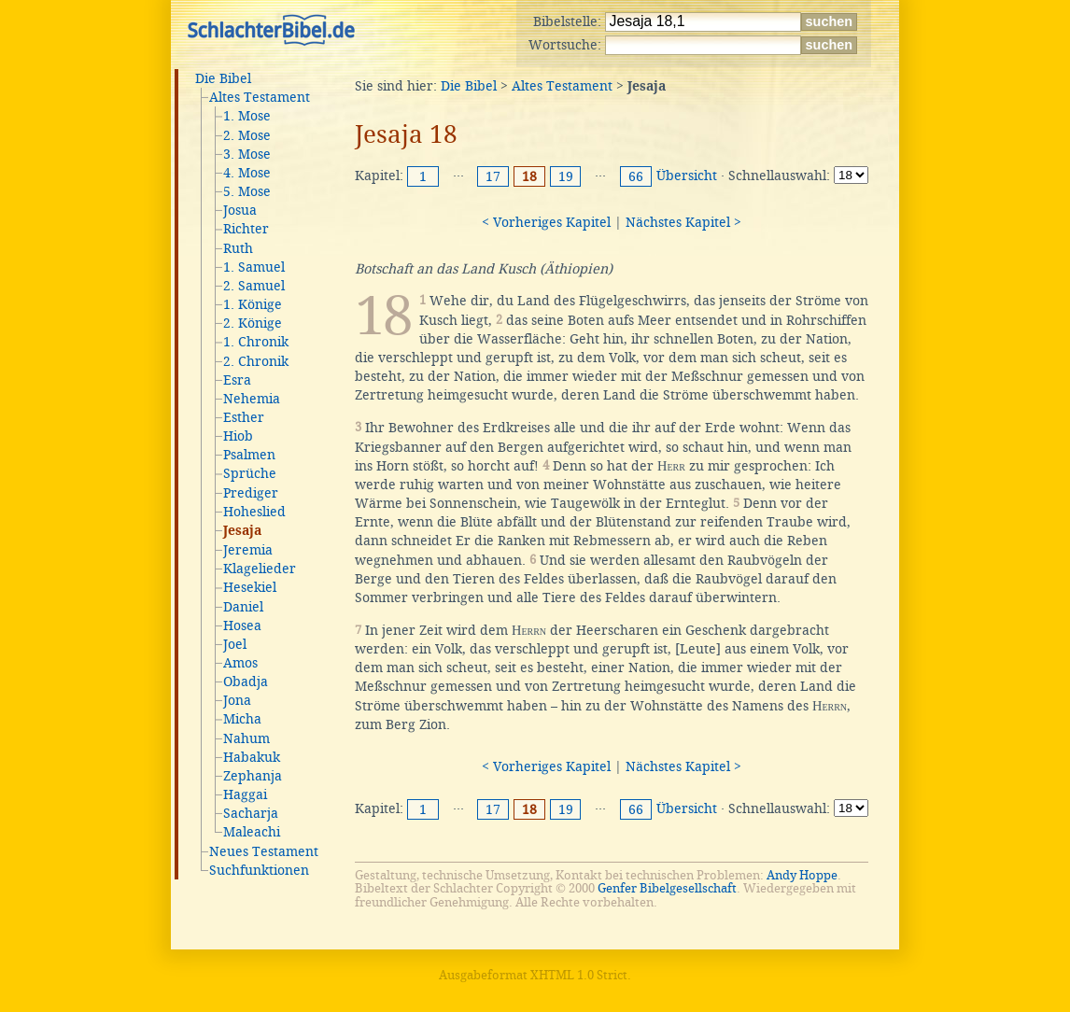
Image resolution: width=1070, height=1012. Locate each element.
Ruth (238, 248)
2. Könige (252, 323)
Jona (237, 700)
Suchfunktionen (259, 870)
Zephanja (252, 775)
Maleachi (251, 831)
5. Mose (247, 191)
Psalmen (249, 454)
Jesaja (242, 531)
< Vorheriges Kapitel (546, 222)
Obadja (245, 681)
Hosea (242, 625)
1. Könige (252, 304)
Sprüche (249, 473)
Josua (240, 210)
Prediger (250, 492)
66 (635, 176)
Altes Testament (259, 97)
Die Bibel (223, 78)
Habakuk (251, 757)
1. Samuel (254, 267)
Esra (237, 379)
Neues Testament (263, 851)
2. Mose (247, 135)
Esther (243, 417)
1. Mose (247, 115)
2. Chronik (256, 361)
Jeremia (248, 549)
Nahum (246, 738)
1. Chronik (256, 341)
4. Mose (247, 172)
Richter (246, 228)
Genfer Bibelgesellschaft (667, 888)
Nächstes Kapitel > (683, 222)
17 (493, 176)
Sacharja (250, 813)
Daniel (243, 606)
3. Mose (247, 154)
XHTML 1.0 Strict (578, 975)
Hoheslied (254, 511)
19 (565, 176)
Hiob (238, 436)
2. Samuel (254, 285)
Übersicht (686, 175)
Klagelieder (259, 568)
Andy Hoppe (802, 875)
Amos (240, 662)
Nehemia (251, 398)
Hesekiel (249, 587)
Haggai (245, 794)
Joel (234, 644)
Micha (242, 718)
